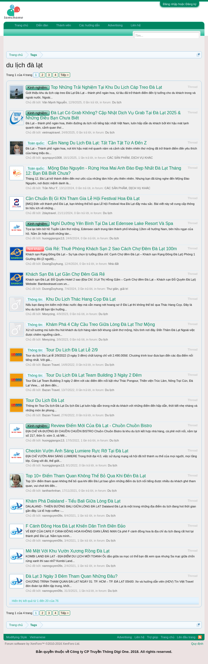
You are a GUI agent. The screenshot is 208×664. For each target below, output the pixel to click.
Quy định (197, 643)
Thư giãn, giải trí (117, 288)
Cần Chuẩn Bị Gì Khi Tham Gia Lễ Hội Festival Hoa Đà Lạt (83, 198)
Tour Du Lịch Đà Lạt (45, 400)
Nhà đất (113, 263)
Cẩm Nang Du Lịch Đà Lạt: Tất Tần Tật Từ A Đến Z (86, 143)
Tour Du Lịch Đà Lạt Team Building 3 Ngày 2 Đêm (84, 375)
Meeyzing (48, 314)
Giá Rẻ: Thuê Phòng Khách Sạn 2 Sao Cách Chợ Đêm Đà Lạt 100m (101, 248)
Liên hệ (136, 25)
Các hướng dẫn (89, 25)
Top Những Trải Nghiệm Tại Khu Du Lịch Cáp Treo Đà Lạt (94, 87)
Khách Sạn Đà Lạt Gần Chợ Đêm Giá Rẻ (65, 274)
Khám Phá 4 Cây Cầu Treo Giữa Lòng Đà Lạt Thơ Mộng (90, 324)
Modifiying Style (16, 637)
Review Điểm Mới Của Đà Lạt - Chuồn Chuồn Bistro (89, 425)
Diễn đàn (42, 25)
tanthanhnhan (51, 490)
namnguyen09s (52, 515)
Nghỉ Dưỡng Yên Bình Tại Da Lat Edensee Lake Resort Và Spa (99, 223)
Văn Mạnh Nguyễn (54, 102)
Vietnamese (38, 637)
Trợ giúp (152, 637)
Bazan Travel (51, 364)
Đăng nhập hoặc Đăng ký (179, 4)
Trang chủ (21, 25)
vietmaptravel (51, 132)
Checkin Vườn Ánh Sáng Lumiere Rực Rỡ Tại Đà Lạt (77, 451)
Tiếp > (64, 75)
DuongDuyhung (52, 263)
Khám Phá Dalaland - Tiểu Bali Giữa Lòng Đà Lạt (73, 501)
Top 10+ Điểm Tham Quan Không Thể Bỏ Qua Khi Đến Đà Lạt (86, 476)
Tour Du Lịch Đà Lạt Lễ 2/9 (62, 350)
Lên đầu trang (186, 637)
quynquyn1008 (52, 157)
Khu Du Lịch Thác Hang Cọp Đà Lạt (71, 299)
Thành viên (63, 25)
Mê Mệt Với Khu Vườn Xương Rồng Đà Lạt (67, 551)
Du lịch (116, 102)
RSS (200, 637)
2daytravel (49, 213)
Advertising (115, 25)
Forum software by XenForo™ (42, 643)
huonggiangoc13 (53, 238)
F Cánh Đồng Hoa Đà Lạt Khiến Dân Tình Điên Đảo (75, 526)
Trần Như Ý (50, 188)
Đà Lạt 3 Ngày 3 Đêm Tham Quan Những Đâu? (72, 576)
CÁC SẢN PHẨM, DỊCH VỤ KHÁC (130, 157)
